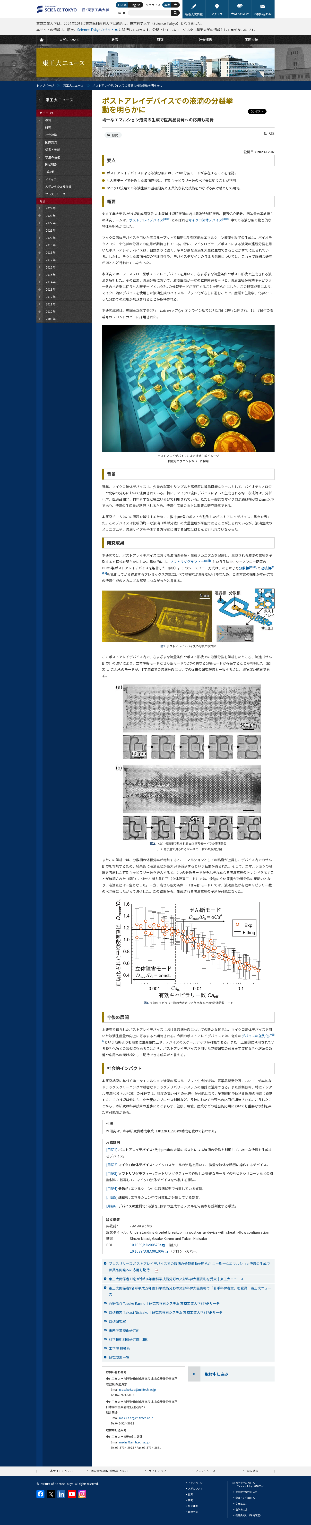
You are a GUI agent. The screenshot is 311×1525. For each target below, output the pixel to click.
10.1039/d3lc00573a (146, 1244)
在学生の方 (241, 1509)
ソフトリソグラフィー (191, 561)
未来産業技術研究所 (124, 1330)
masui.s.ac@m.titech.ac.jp (136, 1418)
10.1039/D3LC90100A (147, 1251)
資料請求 (252, 1471)
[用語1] (112, 1149)
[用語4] (112, 1188)
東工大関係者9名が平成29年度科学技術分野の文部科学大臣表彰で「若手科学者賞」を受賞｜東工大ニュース (190, 1291)
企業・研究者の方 (245, 1498)
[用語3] (112, 1173)
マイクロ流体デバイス (209, 220)
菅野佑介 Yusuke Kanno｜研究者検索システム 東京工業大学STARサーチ (164, 1303)
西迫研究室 (117, 1321)
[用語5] (112, 1197)
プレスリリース (205, 1471)
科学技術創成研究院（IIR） (130, 1339)
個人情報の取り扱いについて (110, 1471)
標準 (167, 5)
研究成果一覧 (119, 1357)
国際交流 (193, 1512)
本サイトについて (61, 1471)
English (135, 5)
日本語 (122, 5)
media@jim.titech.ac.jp (134, 1442)
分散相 (248, 567)
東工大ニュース (73, 85)
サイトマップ (157, 1471)
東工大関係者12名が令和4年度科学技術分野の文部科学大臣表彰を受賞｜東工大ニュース (176, 1278)
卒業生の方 (241, 1503)
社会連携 (193, 1506)
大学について (195, 1488)
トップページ (45, 85)
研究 (115, 135)
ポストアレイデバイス (150, 220)
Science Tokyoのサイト (95, 29)
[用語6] (112, 1206)
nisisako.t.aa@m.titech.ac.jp (137, 1389)
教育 (190, 1494)
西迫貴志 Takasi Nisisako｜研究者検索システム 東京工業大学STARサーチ (166, 1312)
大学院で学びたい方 (246, 1492)
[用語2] (112, 1164)
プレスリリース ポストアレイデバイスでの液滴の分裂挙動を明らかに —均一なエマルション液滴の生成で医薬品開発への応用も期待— (189, 1266)
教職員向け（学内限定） (248, 1515)
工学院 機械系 (119, 1348)
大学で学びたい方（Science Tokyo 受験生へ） (250, 1484)
